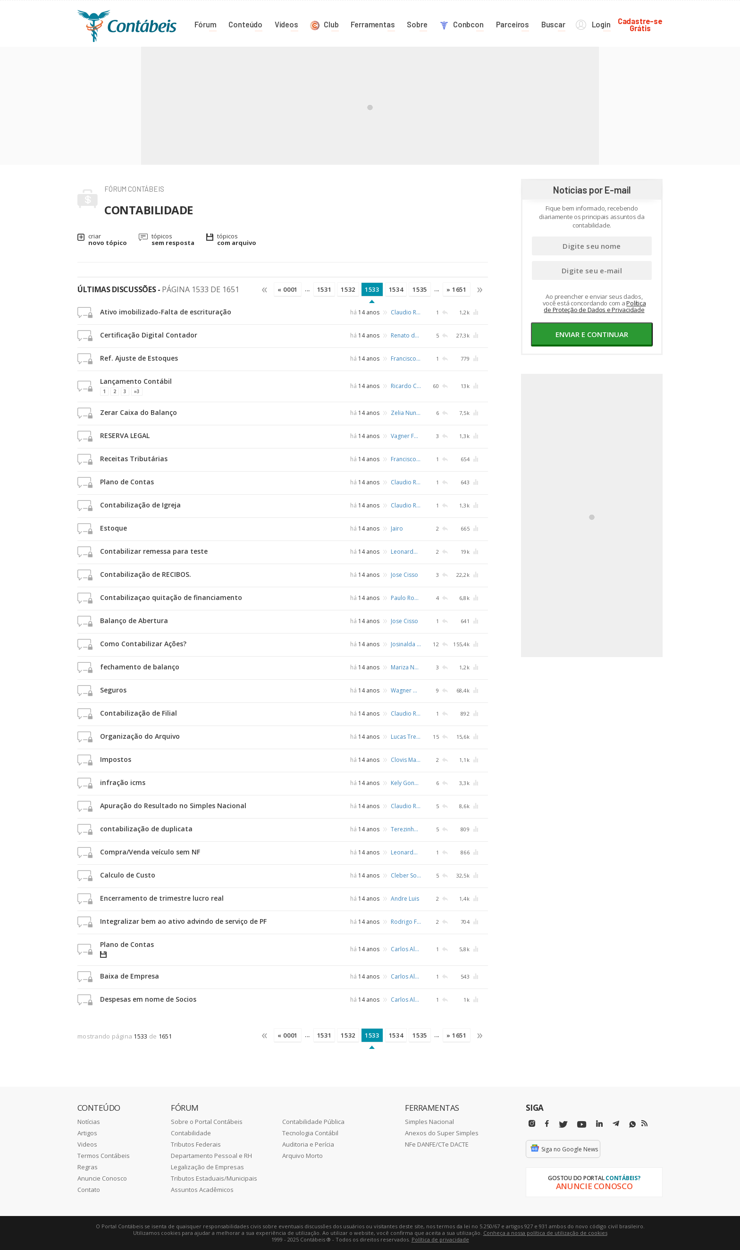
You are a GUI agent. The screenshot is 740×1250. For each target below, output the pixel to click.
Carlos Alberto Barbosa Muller (406, 949)
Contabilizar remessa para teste (154, 551)
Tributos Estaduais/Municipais (214, 1178)
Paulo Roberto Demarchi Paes (406, 598)
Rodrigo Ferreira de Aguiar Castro (406, 922)
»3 (137, 391)
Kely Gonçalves (406, 783)
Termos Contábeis (103, 1155)
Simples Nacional (429, 1121)
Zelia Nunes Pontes (406, 413)
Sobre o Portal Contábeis (207, 1121)
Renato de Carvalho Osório (406, 335)
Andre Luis (405, 899)
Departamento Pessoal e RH (211, 1155)
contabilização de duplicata (146, 828)
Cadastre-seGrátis (640, 24)
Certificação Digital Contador (148, 334)
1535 (419, 289)
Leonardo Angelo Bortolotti (406, 852)
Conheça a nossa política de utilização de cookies (545, 1232)
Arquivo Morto (302, 1155)
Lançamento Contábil (136, 381)
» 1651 (456, 289)
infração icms (122, 782)
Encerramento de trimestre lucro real (162, 898)
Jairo (397, 528)
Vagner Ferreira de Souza (406, 436)
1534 (396, 289)
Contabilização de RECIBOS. (145, 574)
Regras (87, 1167)
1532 (348, 289)
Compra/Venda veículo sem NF (150, 851)
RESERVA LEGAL (125, 435)
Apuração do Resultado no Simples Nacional (173, 805)
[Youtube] (581, 1124)
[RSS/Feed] (644, 1123)
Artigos (87, 1133)
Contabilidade (191, 1133)
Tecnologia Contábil (310, 1133)
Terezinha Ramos (406, 829)
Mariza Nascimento (406, 667)
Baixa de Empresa (129, 975)
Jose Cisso (404, 575)
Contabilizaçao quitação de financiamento (171, 597)
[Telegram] (616, 1125)
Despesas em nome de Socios (148, 999)
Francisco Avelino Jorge (406, 359)
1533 (372, 289)
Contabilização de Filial (138, 713)
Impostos (115, 759)
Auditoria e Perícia (308, 1144)
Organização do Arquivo (140, 736)
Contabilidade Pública (313, 1121)
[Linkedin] (599, 1123)
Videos (87, 1144)
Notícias (88, 1121)
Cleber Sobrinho (406, 875)
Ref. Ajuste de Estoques (139, 358)
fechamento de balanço (139, 666)
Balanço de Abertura (134, 620)
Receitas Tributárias (134, 458)
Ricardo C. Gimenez (406, 385)
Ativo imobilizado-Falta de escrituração (165, 311)
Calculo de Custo (127, 874)
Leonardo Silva (406, 552)
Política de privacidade (440, 1239)
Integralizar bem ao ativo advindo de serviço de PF (183, 921)
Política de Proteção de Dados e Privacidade (595, 306)
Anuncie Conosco (102, 1178)
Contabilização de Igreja (140, 504)
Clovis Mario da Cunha (406, 760)
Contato (88, 1189)
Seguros (113, 689)
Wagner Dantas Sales (406, 690)
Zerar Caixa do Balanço (138, 412)
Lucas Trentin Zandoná (406, 737)
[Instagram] (532, 1123)
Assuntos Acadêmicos (202, 1189)
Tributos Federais (196, 1144)
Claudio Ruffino (406, 312)
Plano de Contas (127, 481)
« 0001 (288, 289)
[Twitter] (563, 1124)
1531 (324, 289)
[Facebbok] (547, 1123)
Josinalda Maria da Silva (406, 644)
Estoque (113, 528)
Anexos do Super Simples (442, 1133)
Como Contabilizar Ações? (143, 643)
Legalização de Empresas (207, 1167)
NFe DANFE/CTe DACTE (437, 1144)
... (307, 289)
